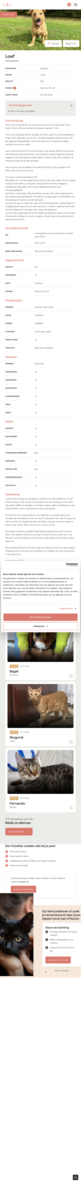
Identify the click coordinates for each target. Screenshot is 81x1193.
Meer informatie (61, 971)
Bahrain (13, 807)
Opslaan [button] (53, 44)
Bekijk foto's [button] (71, 44)
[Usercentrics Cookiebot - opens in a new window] (66, 564)
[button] (69, 5)
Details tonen (66, 608)
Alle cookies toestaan (40, 617)
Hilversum (14, 675)
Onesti (12, 741)
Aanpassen (40, 626)
